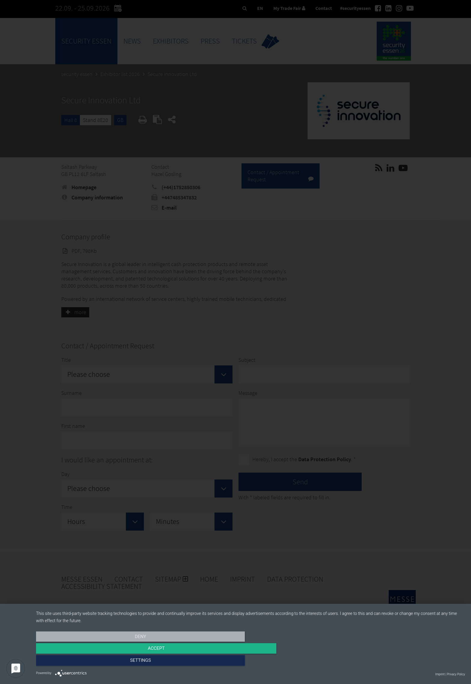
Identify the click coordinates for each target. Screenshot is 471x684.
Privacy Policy (456, 674)
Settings (400, 662)
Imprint (440, 674)
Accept (250, 662)
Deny (100, 662)
